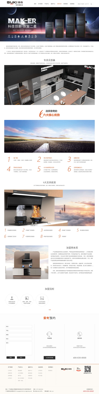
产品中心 (47, 3)
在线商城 (72, 3)
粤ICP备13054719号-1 (38, 391)
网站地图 (47, 391)
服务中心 (53, 3)
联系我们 (66, 3)
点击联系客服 (49, 357)
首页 (35, 3)
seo (52, 391)
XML (50, 391)
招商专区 (59, 3)
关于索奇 (40, 3)
